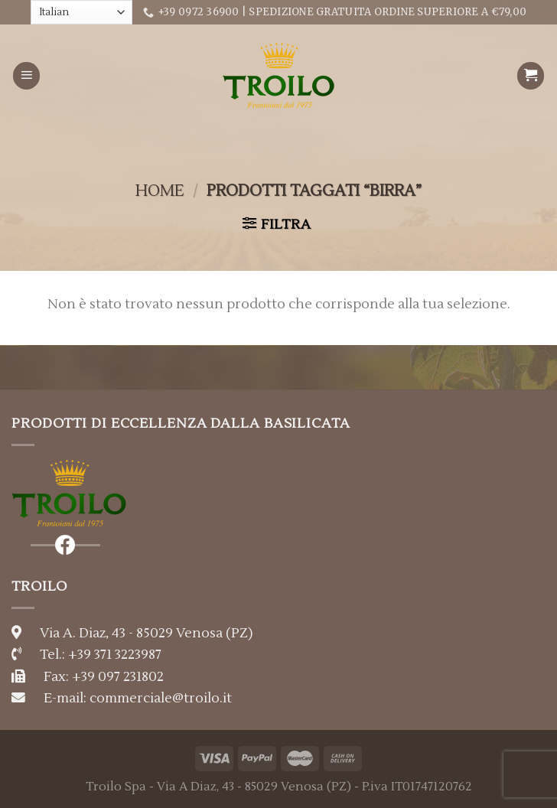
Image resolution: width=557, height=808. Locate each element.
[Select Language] (81, 12)
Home (159, 191)
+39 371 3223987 (114, 654)
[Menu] (27, 76)
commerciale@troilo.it (161, 698)
